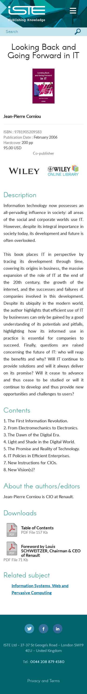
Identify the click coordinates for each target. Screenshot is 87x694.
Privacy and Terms (43, 680)
